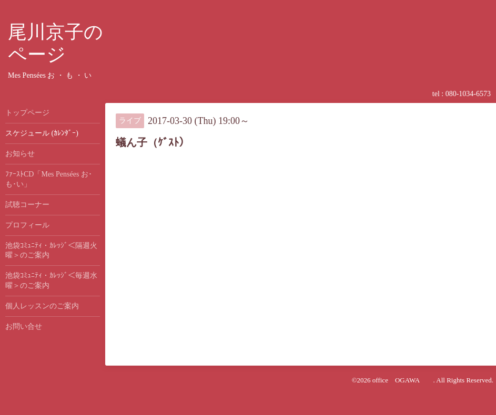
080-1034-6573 (468, 94)
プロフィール (27, 225)
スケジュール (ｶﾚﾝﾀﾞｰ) (41, 133)
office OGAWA (402, 380)
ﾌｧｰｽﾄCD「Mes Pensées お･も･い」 (48, 179)
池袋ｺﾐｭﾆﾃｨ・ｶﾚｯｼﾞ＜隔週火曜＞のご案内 (51, 250)
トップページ (27, 113)
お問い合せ (23, 326)
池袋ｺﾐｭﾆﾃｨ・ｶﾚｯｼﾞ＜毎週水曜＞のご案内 (51, 280)
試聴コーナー (27, 205)
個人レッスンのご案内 (42, 306)
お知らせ (20, 154)
